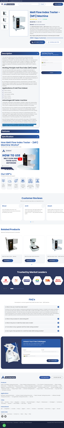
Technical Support (28, 422)
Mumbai (7, 402)
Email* (42, 349)
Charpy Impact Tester (16, 388)
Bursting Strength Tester (43, 387)
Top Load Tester (58, 388)
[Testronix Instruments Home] (9, 4)
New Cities (23, 403)
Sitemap (21, 422)
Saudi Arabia (40, 408)
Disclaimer (16, 422)
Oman (28, 408)
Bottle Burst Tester (6, 388)
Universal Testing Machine (29, 388)
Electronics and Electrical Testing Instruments (26, 387)
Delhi (2, 402)
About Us (3, 414)
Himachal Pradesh (31, 402)
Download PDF (53, 42)
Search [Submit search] (42, 4)
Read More (7, 260)
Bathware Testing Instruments (7, 395)
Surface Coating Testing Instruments (24, 395)
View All (5, 288)
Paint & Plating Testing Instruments (28, 384)
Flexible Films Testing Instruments (15, 386)
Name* (24, 349)
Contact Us (16, 414)
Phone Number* (26, 354)
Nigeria (23, 408)
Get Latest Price (44, 377)
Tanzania (34, 408)
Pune (12, 402)
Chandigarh (52, 402)
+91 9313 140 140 (57, 377)
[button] (31, 264)
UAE (1, 408)
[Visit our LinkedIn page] (2, 416)
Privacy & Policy (9, 422)
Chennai (23, 402)
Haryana (10, 403)
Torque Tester (40, 388)
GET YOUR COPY (52, 360)
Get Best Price (37, 42)
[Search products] (29, 4)
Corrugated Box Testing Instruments (20, 396)
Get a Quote (58, 4)
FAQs (30, 414)
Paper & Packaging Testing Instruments (9, 384)
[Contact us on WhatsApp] (4, 426)
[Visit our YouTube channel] (5, 416)
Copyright (3, 422)
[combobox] (43, 62)
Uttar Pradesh (16, 403)
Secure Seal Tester (49, 388)
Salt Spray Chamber (6, 390)
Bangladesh (7, 408)
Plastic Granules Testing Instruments (42, 395)
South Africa (47, 408)
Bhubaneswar (45, 402)
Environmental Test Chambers (51, 386)
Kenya (18, 408)
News (22, 414)
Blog (26, 414)
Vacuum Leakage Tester (56, 387)
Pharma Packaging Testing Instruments (33, 386)
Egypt (53, 408)
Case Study (9, 414)
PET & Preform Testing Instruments (45, 384)
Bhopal (38, 402)
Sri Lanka (13, 408)
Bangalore (17, 402)
